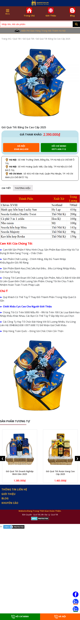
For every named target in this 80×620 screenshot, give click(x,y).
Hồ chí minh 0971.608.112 (59, 147)
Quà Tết (17, 38)
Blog (72, 12)
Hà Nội (60, 617)
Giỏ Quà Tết (28, 38)
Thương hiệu (22, 188)
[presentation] (2, 458)
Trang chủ (6, 38)
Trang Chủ (29, 12)
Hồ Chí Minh (20, 617)
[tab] (22, 188)
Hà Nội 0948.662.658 (21, 147)
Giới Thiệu (51, 12)
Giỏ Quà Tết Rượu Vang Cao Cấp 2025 (60, 472)
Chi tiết (6, 188)
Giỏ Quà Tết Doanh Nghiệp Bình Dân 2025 (19, 472)
